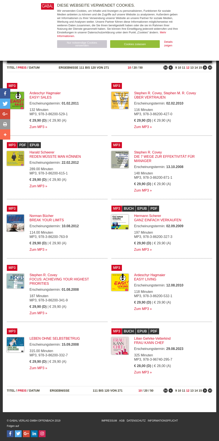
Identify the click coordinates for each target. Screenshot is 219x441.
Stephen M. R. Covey (180, 93)
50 (141, 67)
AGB (121, 420)
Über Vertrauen (150, 97)
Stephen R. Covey (148, 93)
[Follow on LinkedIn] (34, 433)
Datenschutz (136, 420)
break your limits (47, 220)
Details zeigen (168, 43)
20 (135, 67)
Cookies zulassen (135, 44)
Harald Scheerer (42, 152)
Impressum (109, 420)
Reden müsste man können (55, 156)
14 (196, 67)
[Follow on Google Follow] (26, 433)
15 (200, 67)
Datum (34, 67)
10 (129, 67)
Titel (11, 67)
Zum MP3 (37, 127)
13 (192, 67)
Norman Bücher (41, 216)
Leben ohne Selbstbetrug (55, 338)
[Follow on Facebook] (10, 433)
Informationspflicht (163, 420)
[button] (5, 93)
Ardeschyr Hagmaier (45, 93)
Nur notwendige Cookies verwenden (82, 44)
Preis (22, 67)
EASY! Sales (41, 97)
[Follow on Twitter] (18, 433)
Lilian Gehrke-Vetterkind (152, 338)
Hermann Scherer (147, 216)
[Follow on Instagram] (42, 433)
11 (183, 67)
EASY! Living (145, 279)
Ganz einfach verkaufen (157, 220)
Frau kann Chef (149, 343)
